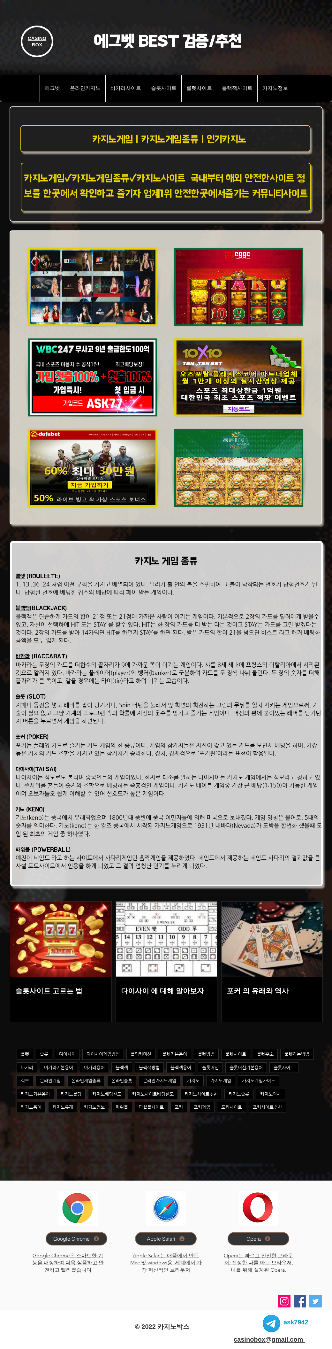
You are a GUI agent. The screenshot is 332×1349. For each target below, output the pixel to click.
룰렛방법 (206, 1054)
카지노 (193, 1080)
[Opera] (258, 1238)
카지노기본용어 (35, 1094)
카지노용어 (31, 1107)
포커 (179, 1107)
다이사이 (67, 1054)
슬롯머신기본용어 (246, 1067)
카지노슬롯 (239, 1094)
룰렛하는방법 (296, 1054)
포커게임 (202, 1107)
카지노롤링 (71, 1094)
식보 (25, 1080)
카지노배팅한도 (106, 1094)
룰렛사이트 (235, 1054)
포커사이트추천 (267, 1107)
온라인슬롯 (121, 1080)
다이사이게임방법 (103, 1054)
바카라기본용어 (58, 1067)
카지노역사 (270, 1094)
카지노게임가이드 (258, 1080)
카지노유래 (62, 1107)
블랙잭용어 (180, 1067)
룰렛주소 (265, 1054)
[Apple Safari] (166, 1238)
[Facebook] (300, 1301)
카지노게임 (220, 1080)
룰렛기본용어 (174, 1054)
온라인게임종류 (86, 1080)
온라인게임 (50, 1080)
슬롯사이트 (284, 1067)
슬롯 (20, 697)
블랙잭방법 (149, 1067)
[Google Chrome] (76, 1238)
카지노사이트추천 (201, 1094)
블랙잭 (23, 608)
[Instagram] (284, 1301)
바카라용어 (94, 1067)
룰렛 (20, 576)
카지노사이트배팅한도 (153, 1094)
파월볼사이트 (151, 1107)
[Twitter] (315, 1301)
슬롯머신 (210, 1067)
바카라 (23, 656)
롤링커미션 (141, 1054)
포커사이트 (231, 1107)
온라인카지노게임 (159, 1080)
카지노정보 (94, 1107)
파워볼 (122, 1107)
